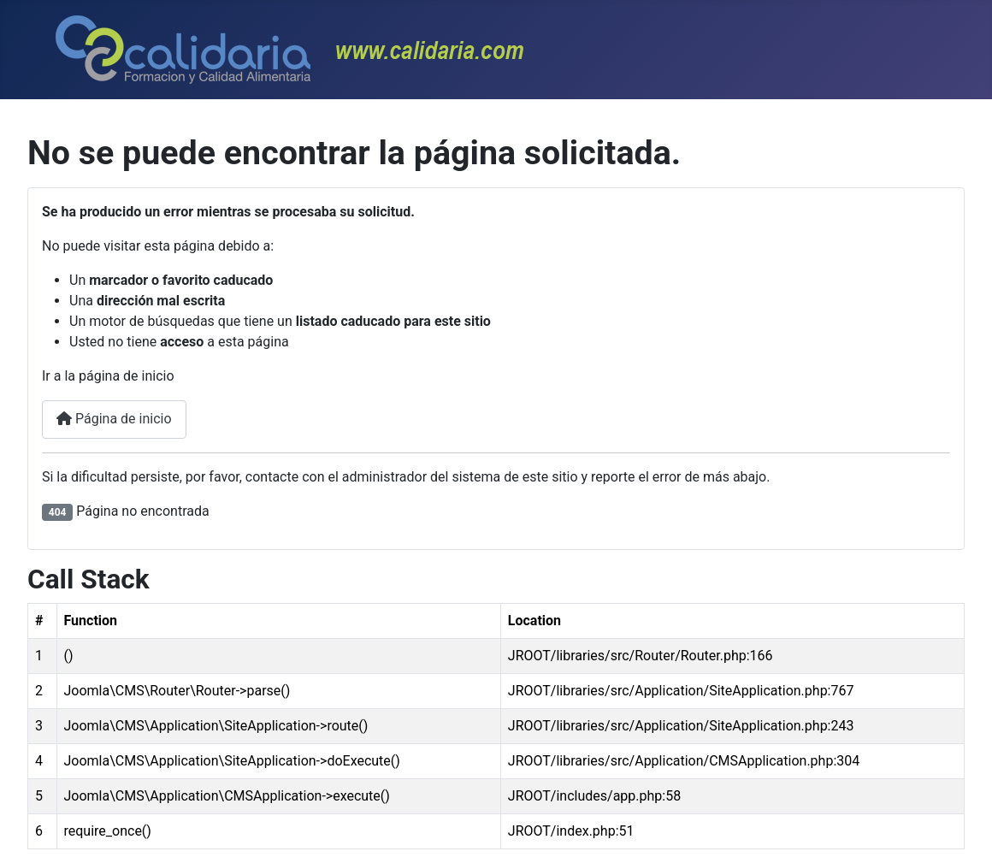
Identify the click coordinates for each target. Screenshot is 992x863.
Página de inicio (114, 419)
